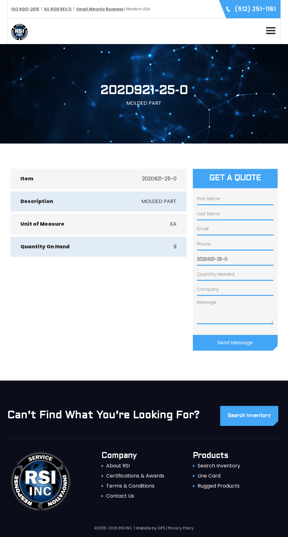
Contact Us (120, 496)
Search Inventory (219, 465)
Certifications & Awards (135, 475)
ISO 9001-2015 (25, 9)
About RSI (118, 465)
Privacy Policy (181, 528)
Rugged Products (219, 485)
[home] (18, 31)
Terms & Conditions (130, 485)
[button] (269, 30)
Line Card (209, 475)
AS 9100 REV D (58, 9)
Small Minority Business (99, 9)
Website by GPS (150, 528)
